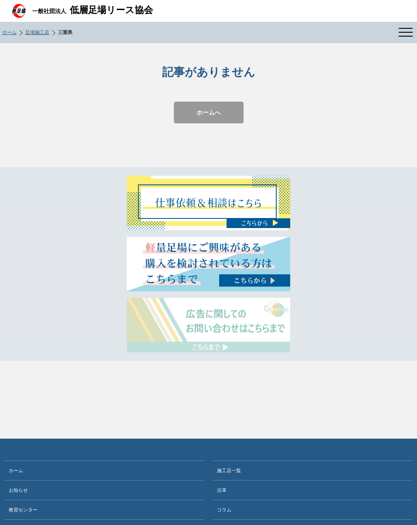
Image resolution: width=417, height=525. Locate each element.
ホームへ (209, 112)
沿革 (222, 490)
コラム (224, 509)
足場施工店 (37, 32)
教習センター (23, 509)
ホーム (9, 32)
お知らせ (18, 490)
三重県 (65, 32)
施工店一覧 (229, 470)
